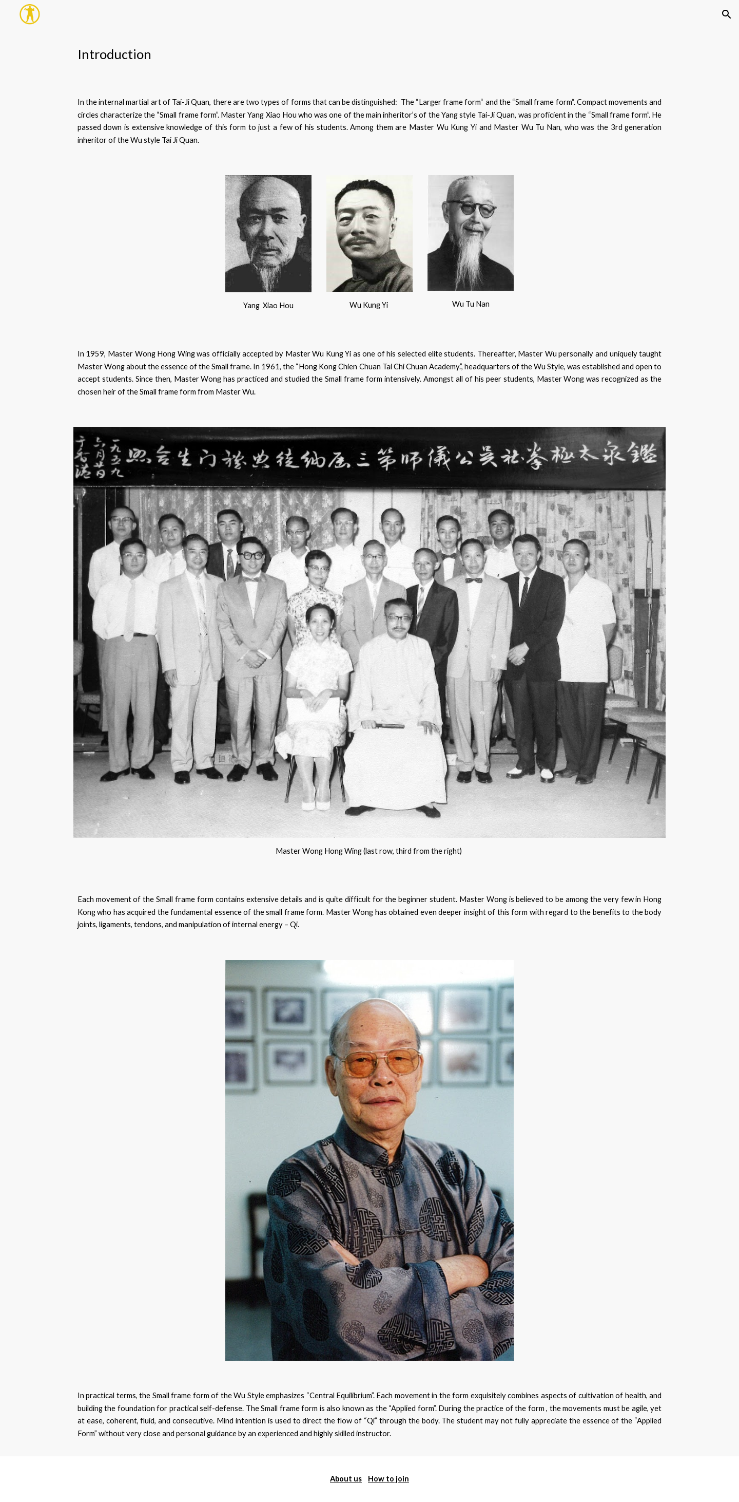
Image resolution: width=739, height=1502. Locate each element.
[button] (726, 14)
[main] (369, 54)
